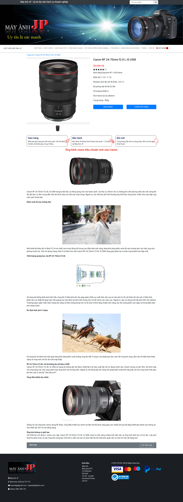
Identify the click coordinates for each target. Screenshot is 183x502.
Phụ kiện (115, 48)
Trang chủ (30, 55)
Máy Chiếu (49, 48)
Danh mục (85, 463)
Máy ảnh (38, 48)
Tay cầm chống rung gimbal (97, 48)
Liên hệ (151, 48)
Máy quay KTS (61, 48)
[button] (31, 94)
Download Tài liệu (88, 478)
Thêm (144, 48)
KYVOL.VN (121, 463)
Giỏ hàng (162, 48)
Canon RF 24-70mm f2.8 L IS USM (48, 55)
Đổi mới (121, 138)
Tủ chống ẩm (87, 471)
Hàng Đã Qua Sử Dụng (130, 48)
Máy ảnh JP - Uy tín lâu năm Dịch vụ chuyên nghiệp (44, 2)
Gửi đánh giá (146, 445)
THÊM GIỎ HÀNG (141, 107)
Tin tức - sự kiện (88, 476)
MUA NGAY (108, 107)
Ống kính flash (76, 48)
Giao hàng (33, 138)
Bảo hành (77, 138)
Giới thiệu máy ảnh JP (13, 48)
